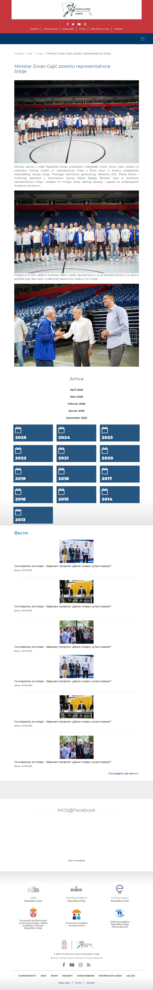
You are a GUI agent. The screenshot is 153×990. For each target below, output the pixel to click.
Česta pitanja (51, 29)
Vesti (29, 53)
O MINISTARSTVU (27, 975)
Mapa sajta (68, 29)
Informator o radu (100, 29)
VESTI (44, 975)
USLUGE (130, 975)
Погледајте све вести (123, 773)
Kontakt (118, 29)
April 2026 (76, 389)
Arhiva (82, 29)
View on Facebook (76, 860)
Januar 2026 (76, 410)
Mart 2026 (76, 396)
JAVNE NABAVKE (85, 975)
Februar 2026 (76, 403)
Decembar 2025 (76, 417)
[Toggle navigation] (142, 38)
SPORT (54, 975)
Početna (34, 29)
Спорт (39, 53)
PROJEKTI (67, 975)
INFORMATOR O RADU (110, 975)
